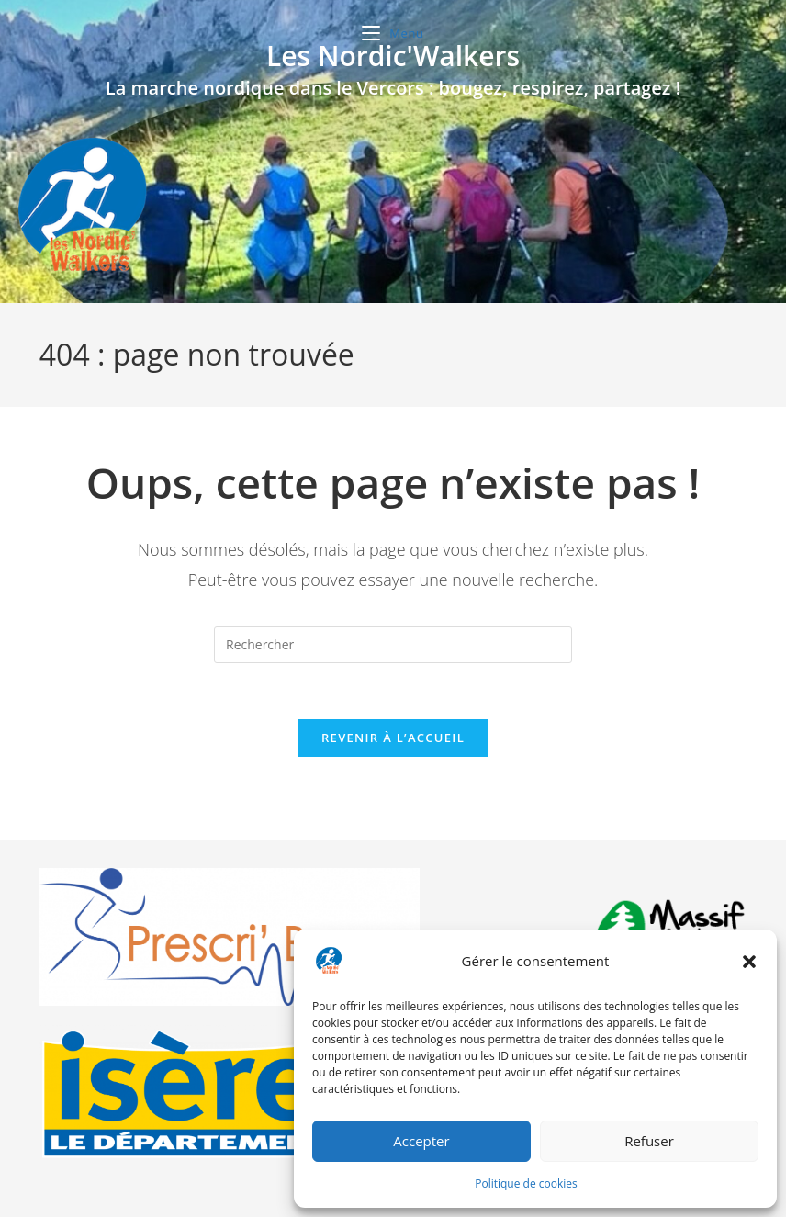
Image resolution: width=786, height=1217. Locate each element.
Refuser (649, 1141)
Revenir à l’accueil (393, 737)
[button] (749, 961)
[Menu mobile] (393, 33)
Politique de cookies (526, 1183)
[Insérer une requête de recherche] (393, 644)
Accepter (421, 1141)
